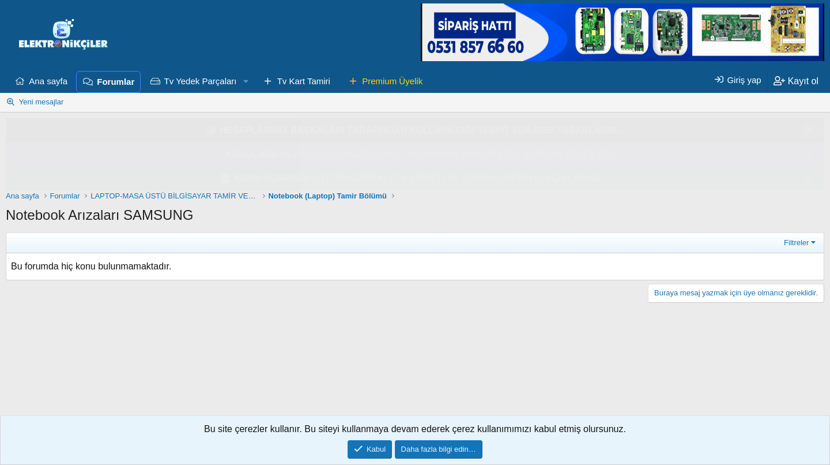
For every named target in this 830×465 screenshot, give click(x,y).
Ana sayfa (48, 81)
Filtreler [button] (796, 242)
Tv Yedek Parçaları (200, 81)
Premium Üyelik (392, 81)
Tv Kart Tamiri (303, 81)
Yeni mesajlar (41, 101)
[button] (245, 81)
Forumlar (115, 82)
